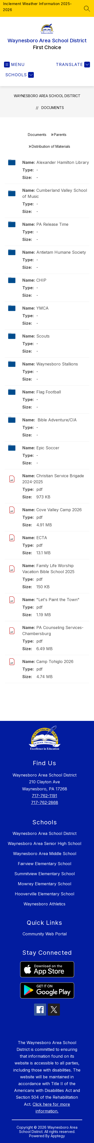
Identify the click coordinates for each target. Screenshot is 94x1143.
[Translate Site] (72, 64)
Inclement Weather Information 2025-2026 (37, 6)
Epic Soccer (47, 447)
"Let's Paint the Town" (57, 599)
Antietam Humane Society (61, 252)
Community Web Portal (45, 933)
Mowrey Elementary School (44, 883)
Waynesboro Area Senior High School (44, 843)
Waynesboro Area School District (47, 96)
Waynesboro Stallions (57, 363)
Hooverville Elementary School (44, 893)
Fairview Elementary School (44, 863)
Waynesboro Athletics (44, 903)
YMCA (42, 308)
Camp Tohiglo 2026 (54, 661)
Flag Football (48, 391)
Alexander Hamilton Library (62, 162)
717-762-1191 (44, 795)
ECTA (41, 537)
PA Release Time (52, 224)
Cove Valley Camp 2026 (59, 509)
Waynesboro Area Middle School (44, 853)
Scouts (43, 336)
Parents (60, 134)
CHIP (41, 280)
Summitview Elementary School (44, 873)
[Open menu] (14, 64)
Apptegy (58, 1136)
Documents (52, 107)
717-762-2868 (44, 802)
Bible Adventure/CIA (56, 419)
